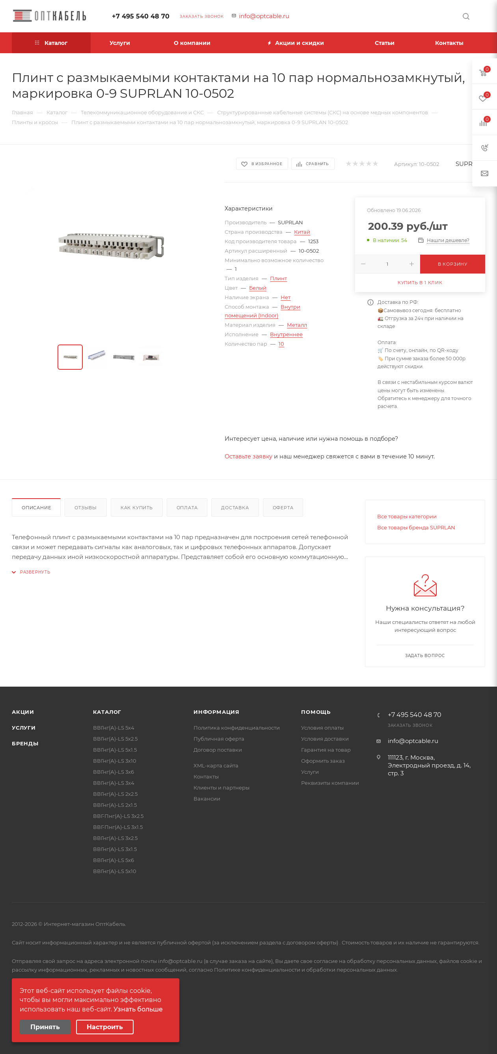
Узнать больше (138, 1009)
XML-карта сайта (216, 765)
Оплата (187, 507)
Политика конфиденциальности (237, 727)
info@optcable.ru (264, 16)
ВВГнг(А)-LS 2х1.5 (115, 805)
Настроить (105, 1027)
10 (281, 344)
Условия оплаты (322, 727)
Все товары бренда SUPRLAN (416, 527)
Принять (45, 1027)
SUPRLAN (470, 164)
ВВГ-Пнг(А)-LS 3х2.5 (118, 816)
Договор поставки (218, 750)
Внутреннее (286, 334)
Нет (285, 297)
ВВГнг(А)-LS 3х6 (113, 772)
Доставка (235, 507)
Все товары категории (407, 516)
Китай (302, 232)
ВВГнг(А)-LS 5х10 (114, 871)
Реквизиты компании (330, 783)
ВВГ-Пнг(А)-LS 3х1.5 (118, 827)
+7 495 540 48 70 (140, 16)
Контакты (206, 776)
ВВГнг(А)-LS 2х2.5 (115, 794)
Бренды (25, 743)
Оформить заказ (323, 761)
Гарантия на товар (326, 750)
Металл (297, 325)
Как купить (137, 507)
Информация (217, 712)
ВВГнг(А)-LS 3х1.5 (115, 849)
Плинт (278, 278)
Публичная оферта (219, 739)
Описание (36, 507)
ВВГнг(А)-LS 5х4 (113, 727)
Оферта (283, 507)
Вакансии (207, 798)
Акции (23, 712)
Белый (257, 288)
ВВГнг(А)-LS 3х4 (113, 783)
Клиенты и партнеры (221, 787)
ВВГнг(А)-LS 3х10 (114, 761)
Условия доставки (325, 739)
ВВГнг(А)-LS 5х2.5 (115, 739)
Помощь (316, 712)
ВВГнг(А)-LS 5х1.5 (115, 750)
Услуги (24, 727)
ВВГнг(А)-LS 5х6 (113, 860)
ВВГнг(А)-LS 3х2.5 (115, 838)
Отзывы (85, 507)
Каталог (107, 712)
